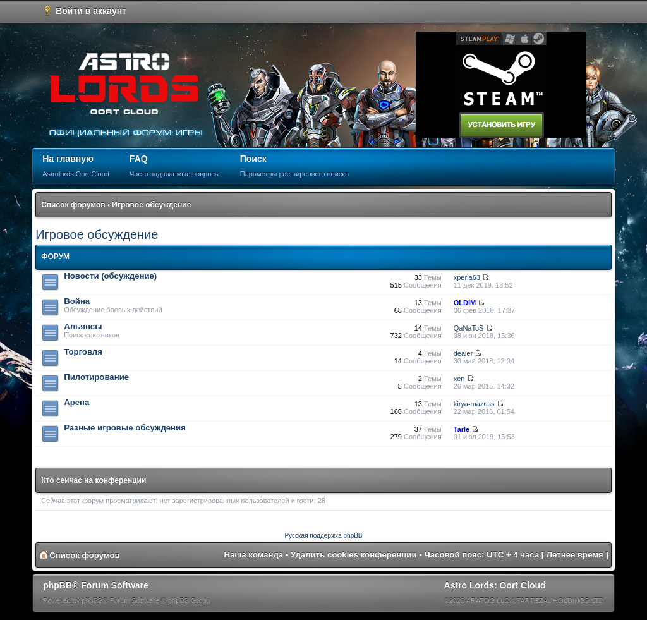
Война (77, 301)
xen (459, 378)
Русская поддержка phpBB (323, 535)
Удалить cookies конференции (353, 554)
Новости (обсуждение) (110, 276)
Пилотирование (96, 377)
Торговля (83, 351)
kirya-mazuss (474, 404)
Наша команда (253, 554)
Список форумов (73, 204)
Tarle (461, 429)
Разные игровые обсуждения (125, 427)
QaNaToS (469, 328)
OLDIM (465, 303)
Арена (76, 402)
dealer (463, 353)
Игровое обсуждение (151, 204)
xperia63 (467, 277)
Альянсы (83, 326)
